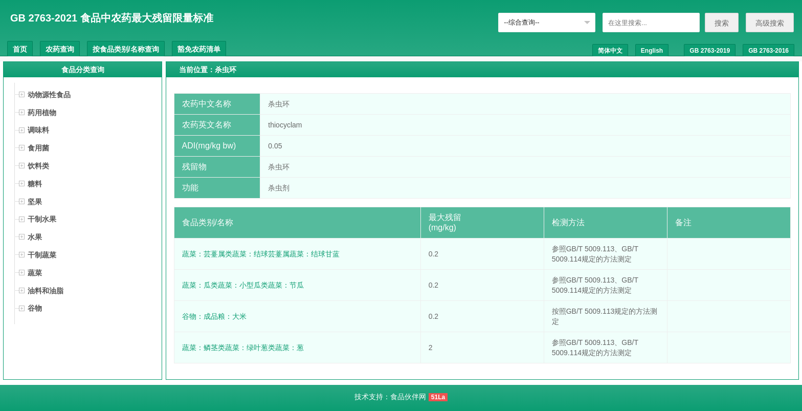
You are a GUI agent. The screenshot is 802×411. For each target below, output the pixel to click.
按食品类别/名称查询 (126, 49)
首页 (20, 49)
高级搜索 (769, 23)
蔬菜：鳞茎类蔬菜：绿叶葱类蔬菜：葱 (243, 347)
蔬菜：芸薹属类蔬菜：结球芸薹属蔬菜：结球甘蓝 (261, 254)
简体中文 (610, 50)
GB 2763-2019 (709, 50)
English (652, 50)
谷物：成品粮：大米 (214, 316)
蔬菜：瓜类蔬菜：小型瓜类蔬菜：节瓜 (243, 285)
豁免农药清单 (198, 49)
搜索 (722, 23)
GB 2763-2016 (768, 50)
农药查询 (60, 49)
